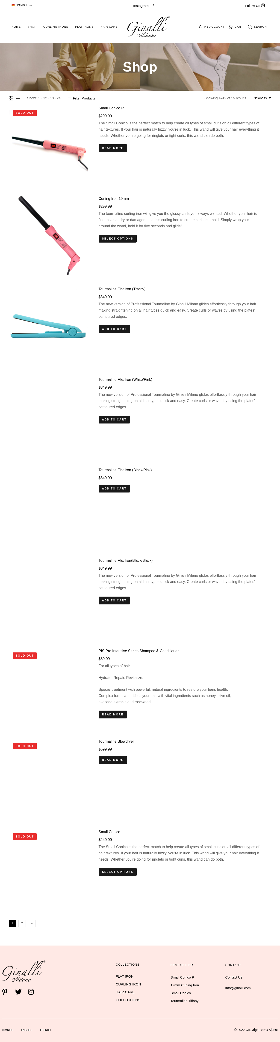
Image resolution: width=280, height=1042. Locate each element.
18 (52, 98)
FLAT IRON (124, 976)
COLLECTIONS (128, 1000)
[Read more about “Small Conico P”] (113, 148)
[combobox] (262, 98)
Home (16, 26)
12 (45, 98)
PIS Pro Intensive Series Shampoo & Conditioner (139, 651)
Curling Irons (55, 26)
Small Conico (109, 832)
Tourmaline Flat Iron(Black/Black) (126, 560)
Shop (32, 26)
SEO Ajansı (269, 1030)
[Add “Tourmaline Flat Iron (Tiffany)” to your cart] (114, 329)
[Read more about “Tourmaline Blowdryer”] (113, 760)
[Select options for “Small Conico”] (118, 872)
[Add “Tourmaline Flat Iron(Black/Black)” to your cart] (114, 600)
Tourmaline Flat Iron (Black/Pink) (125, 470)
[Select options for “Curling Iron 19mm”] (118, 239)
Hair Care (109, 26)
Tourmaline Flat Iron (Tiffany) (122, 289)
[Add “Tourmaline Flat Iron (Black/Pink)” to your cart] (114, 488)
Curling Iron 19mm (114, 199)
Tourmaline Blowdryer (116, 741)
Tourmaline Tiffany (184, 1001)
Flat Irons (84, 26)
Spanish (7, 1030)
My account (212, 26)
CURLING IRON (128, 984)
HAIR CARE (125, 992)
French (45, 1030)
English (26, 1030)
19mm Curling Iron (185, 985)
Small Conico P (111, 108)
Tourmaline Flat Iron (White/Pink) (125, 379)
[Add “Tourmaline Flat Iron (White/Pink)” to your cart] (114, 419)
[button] (22, 5)
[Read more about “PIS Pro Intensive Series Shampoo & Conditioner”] (113, 714)
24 (59, 98)
